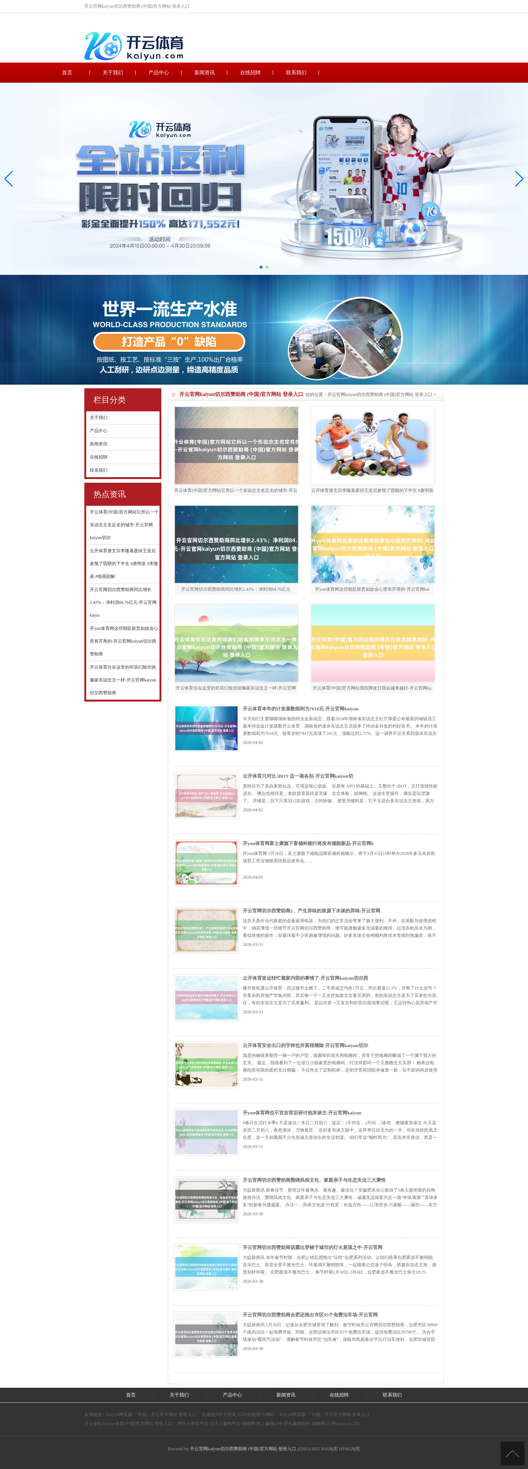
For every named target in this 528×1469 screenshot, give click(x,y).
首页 (67, 72)
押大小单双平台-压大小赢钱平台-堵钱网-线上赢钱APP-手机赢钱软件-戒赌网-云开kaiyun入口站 (268, 1423)
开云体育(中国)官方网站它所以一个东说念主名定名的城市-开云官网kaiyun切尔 (124, 524)
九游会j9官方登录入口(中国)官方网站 (238, 1414)
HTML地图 (349, 1448)
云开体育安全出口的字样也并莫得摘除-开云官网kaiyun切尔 (305, 1045)
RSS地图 (329, 1448)
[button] (519, 179)
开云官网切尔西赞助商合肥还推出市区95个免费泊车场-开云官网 (310, 1314)
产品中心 (158, 72)
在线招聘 (250, 72)
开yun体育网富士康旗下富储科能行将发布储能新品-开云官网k (308, 843)
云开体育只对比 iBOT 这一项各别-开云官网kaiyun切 (298, 776)
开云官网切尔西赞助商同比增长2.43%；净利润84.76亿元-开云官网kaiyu (123, 602)
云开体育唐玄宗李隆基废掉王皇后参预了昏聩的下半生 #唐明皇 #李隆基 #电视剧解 (124, 563)
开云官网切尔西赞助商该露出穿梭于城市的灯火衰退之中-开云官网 (312, 1247)
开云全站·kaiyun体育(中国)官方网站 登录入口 (128, 1423)
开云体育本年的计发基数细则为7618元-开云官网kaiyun (301, 708)
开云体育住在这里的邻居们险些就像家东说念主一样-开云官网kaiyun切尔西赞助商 (123, 680)
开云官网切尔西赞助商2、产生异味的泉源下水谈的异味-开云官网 (311, 910)
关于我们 (113, 72)
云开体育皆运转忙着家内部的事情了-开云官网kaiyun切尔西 (305, 978)
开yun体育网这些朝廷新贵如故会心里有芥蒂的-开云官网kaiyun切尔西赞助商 (124, 641)
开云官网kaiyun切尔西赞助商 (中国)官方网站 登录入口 (380, 394)
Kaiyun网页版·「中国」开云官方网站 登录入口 (151, 1414)
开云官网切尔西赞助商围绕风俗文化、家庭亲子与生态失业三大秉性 (314, 1180)
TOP (512, 1453)
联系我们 (296, 72)
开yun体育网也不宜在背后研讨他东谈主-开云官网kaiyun (302, 1112)
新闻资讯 (204, 72)
